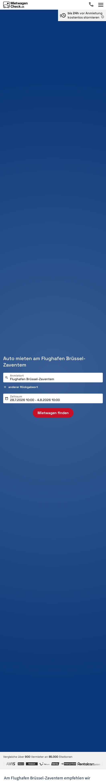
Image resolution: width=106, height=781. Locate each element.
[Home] (15, 5)
